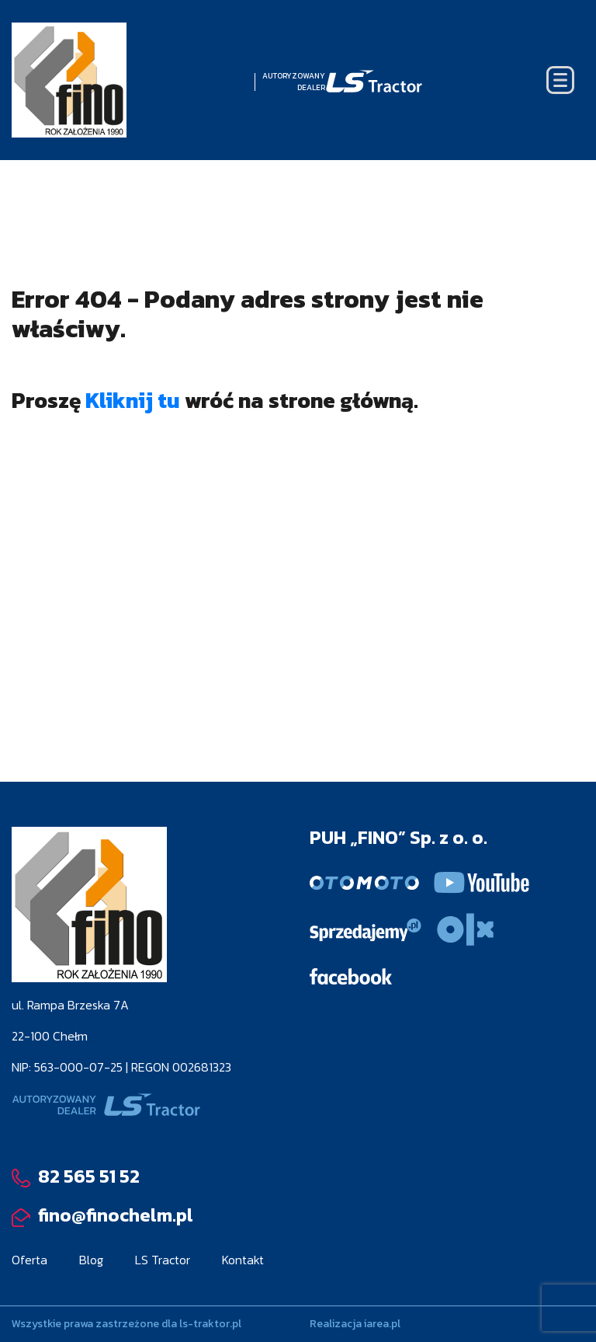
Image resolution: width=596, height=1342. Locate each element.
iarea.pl (382, 1324)
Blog (91, 1259)
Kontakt (243, 1259)
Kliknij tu (132, 400)
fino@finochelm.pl (102, 1215)
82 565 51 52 (76, 1176)
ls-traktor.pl (210, 1324)
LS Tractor (162, 1259)
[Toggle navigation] (560, 80)
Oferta (29, 1259)
